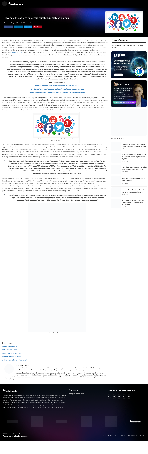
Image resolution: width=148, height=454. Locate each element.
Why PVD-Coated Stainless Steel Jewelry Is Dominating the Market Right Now (134, 157)
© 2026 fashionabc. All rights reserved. (15, 434)
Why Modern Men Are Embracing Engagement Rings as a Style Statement (133, 202)
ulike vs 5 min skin (9, 350)
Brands (103, 435)
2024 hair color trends (11, 353)
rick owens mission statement (14, 360)
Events (110, 435)
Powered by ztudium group (15, 436)
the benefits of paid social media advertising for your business (57, 89)
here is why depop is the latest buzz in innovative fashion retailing (57, 92)
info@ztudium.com (76, 394)
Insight (96, 435)
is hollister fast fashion (11, 356)
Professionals (141, 435)
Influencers (119, 435)
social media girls (9, 346)
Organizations (129, 435)
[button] (4, 3)
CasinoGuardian (16, 52)
